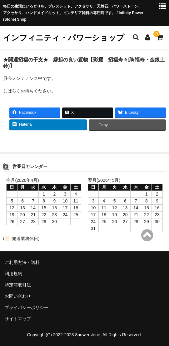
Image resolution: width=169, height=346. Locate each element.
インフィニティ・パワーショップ (63, 37)
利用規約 (13, 273)
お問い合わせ (18, 296)
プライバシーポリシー (26, 307)
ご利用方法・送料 (22, 262)
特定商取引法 (18, 284)
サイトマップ (18, 318)
